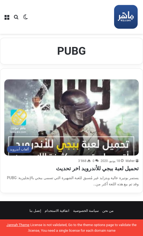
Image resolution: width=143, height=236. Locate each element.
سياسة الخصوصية (86, 211)
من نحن (108, 211)
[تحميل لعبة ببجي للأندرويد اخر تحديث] (71, 117)
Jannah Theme (17, 225)
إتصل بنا (35, 211)
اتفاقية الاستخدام (57, 211)
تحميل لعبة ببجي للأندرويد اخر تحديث (97, 168)
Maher (130, 161)
